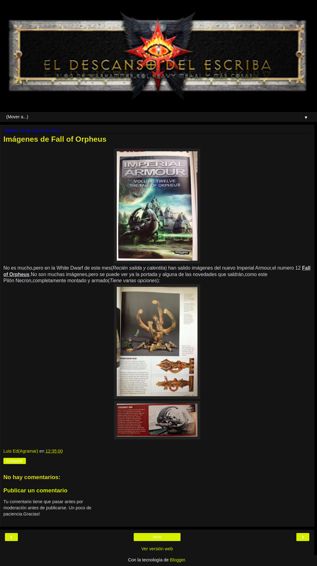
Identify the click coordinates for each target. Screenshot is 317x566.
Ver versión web (157, 548)
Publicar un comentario (35, 490)
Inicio (157, 537)
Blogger (177, 559)
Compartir (14, 461)
